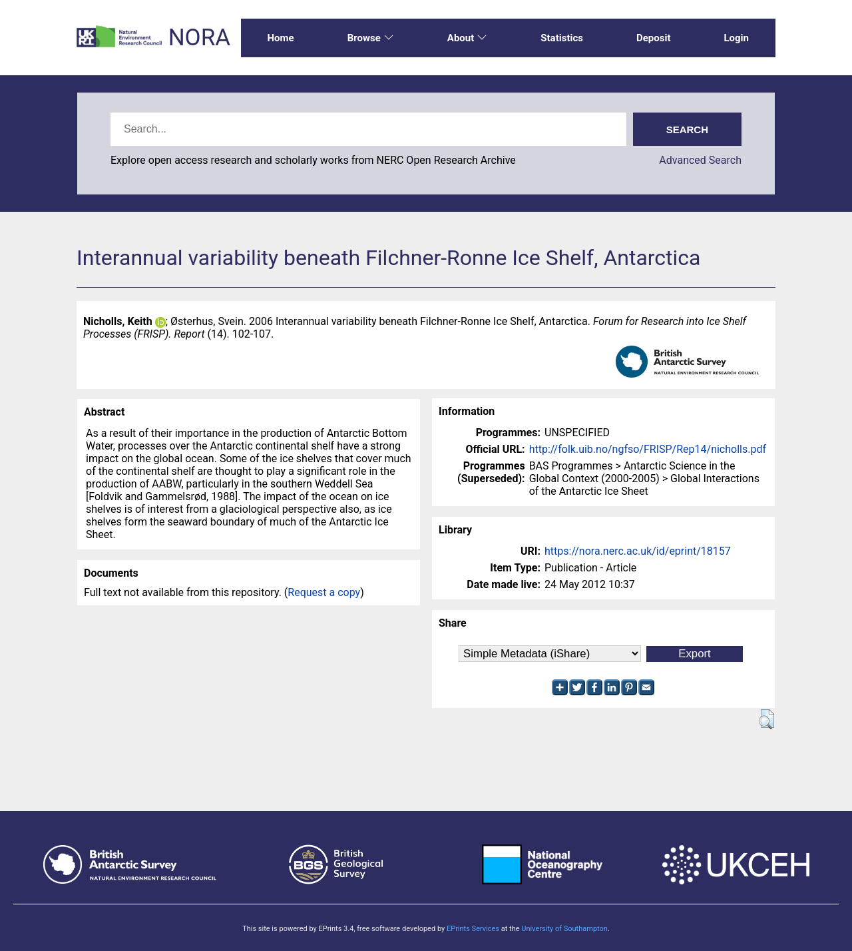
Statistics (561, 38)
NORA (199, 37)
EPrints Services (473, 928)
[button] (766, 719)
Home (281, 38)
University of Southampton (564, 928)
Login (736, 38)
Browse (370, 38)
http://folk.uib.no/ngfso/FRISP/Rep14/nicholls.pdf (647, 449)
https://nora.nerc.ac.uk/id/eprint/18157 (637, 551)
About (467, 38)
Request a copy (324, 592)
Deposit (653, 38)
